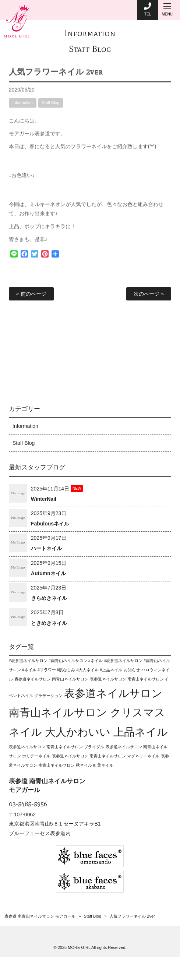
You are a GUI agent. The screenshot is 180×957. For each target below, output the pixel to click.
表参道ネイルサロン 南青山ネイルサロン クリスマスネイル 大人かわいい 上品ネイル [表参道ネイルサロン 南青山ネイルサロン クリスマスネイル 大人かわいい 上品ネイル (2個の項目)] (88, 712)
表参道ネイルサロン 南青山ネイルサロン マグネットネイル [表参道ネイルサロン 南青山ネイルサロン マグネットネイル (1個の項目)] (105, 756)
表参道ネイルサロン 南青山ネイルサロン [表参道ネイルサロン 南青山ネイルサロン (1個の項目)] (51, 679)
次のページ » (149, 294)
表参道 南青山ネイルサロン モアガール (39, 916)
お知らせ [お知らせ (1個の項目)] (132, 670)
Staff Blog (90, 48)
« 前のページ (31, 294)
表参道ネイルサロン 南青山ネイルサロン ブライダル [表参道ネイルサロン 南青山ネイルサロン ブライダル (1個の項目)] (56, 747)
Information (90, 33)
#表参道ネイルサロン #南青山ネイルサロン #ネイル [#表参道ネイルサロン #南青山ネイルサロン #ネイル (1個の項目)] (56, 660)
